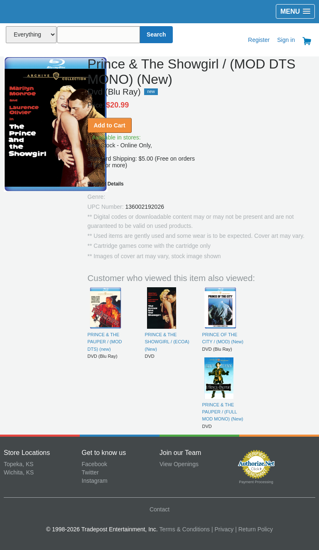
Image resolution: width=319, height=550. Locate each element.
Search (156, 34)
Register (259, 40)
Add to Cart (109, 125)
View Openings (179, 464)
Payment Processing (256, 482)
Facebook (94, 464)
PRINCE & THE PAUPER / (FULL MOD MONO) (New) (222, 412)
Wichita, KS (19, 472)
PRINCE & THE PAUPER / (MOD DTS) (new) (105, 342)
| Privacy (222, 529)
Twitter (90, 472)
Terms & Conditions (185, 529)
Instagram (95, 480)
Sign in (286, 40)
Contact (159, 509)
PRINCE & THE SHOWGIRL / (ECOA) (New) (167, 342)
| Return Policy (254, 529)
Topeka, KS (19, 464)
